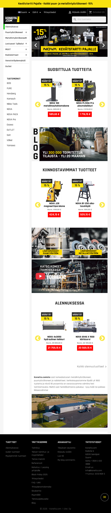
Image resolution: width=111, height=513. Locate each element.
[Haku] (89, 19)
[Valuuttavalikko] (37, 12)
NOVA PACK (12, 114)
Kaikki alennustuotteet (92, 366)
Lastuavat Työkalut (14, 43)
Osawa (10, 124)
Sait (9, 135)
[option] (70, 41)
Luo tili (61, 455)
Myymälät (36, 494)
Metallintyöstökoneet (15, 37)
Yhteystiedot (50, 12)
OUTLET (10, 129)
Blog (34, 502)
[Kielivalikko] (24, 12)
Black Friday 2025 (40, 474)
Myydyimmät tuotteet (16, 455)
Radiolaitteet (11, 54)
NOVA (9, 109)
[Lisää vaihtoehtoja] (105, 497)
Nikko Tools (12, 104)
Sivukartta (36, 490)
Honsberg (11, 93)
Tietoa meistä (38, 459)
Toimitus (36, 447)
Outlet (8, 66)
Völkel (9, 140)
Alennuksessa (11, 26)
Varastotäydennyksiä (15, 60)
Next (100, 103)
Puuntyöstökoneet (14, 32)
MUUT (8, 49)
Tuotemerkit (14, 78)
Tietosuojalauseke (40, 498)
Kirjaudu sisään (65, 451)
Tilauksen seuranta (66, 447)
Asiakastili (64, 442)
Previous (36, 103)
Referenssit (37, 463)
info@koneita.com (93, 470)
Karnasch (11, 98)
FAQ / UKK (36, 482)
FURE (9, 88)
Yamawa (11, 145)
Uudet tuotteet (13, 451)
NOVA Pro (11, 119)
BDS (9, 83)
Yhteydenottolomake (41, 486)
